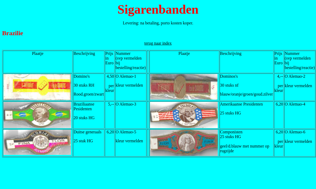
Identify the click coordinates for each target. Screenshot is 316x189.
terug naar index (158, 43)
